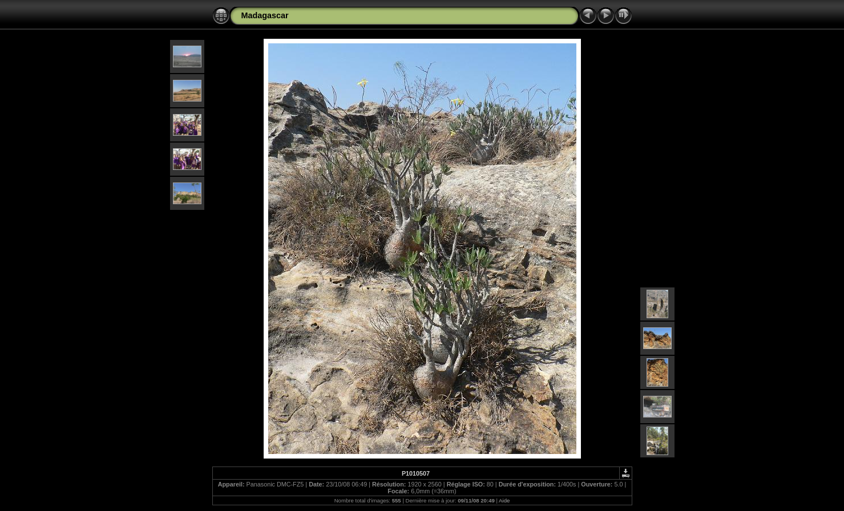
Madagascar (265, 15)
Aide (504, 500)
